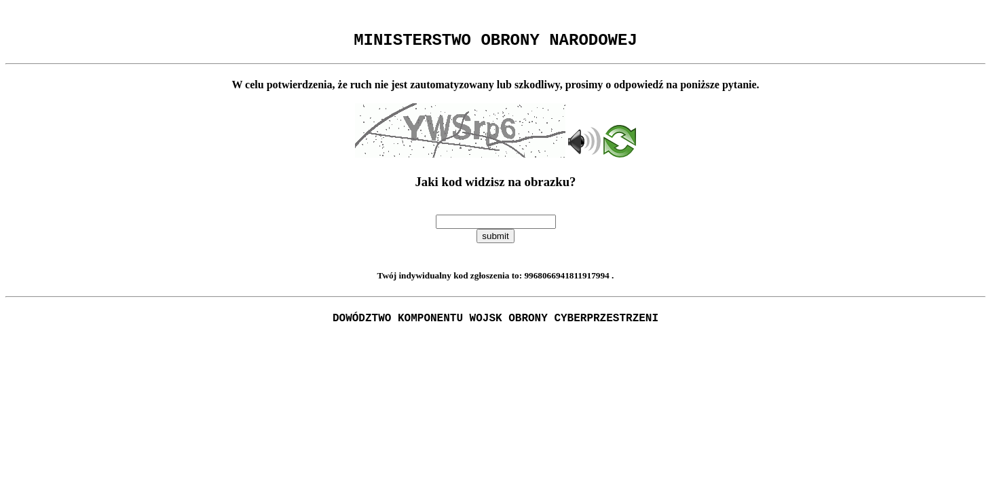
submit (495, 240)
